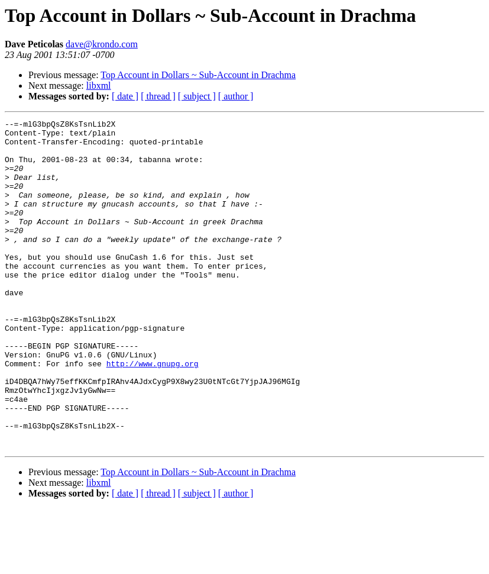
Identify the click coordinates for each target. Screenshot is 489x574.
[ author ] (236, 96)
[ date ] (125, 96)
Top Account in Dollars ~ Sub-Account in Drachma (198, 75)
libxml (98, 85)
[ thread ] (158, 96)
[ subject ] (197, 96)
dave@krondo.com (102, 44)
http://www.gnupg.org (152, 413)
